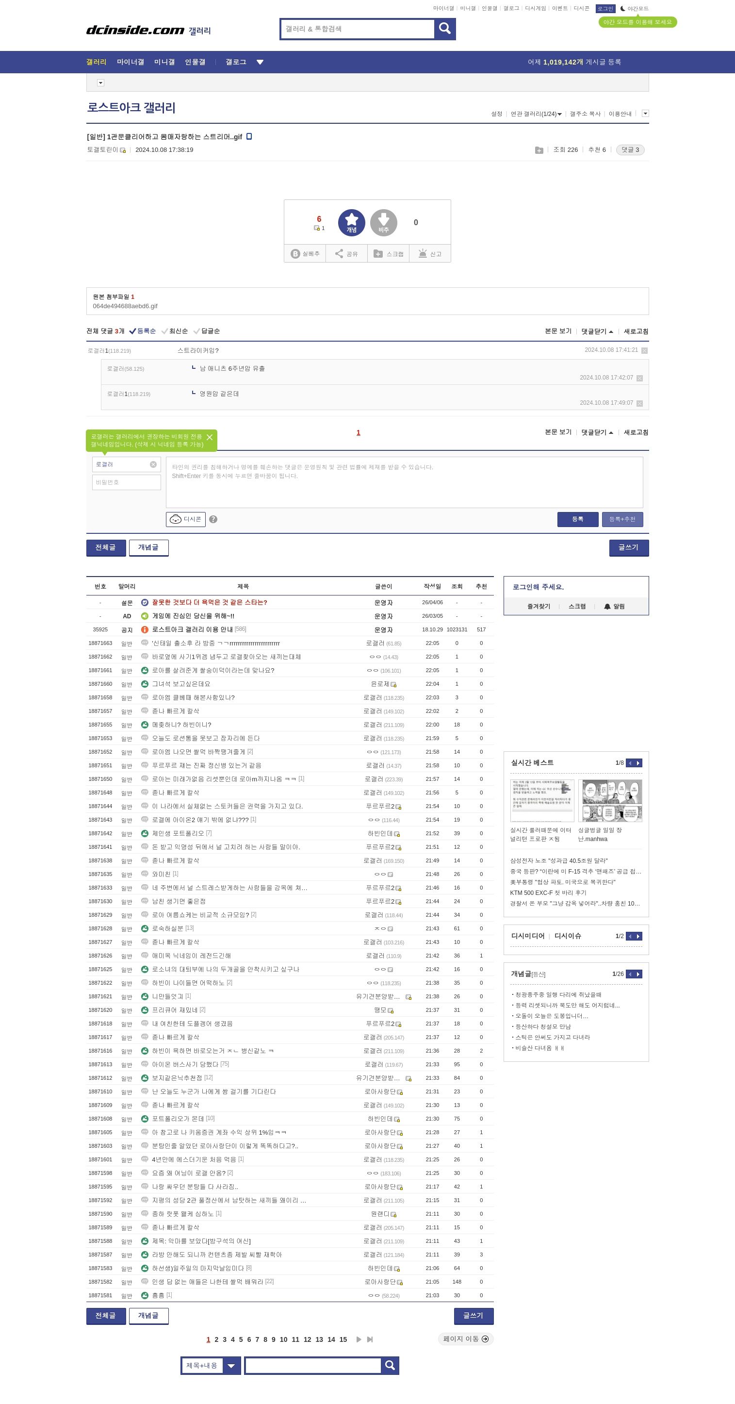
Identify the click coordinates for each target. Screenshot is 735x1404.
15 (343, 1339)
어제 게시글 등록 (574, 62)
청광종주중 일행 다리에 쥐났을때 (559, 994)
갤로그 (512, 8)
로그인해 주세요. (538, 587)
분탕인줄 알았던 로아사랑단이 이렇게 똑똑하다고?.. (219, 1146)
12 (307, 1339)
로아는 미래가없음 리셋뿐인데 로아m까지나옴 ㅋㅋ (218, 779)
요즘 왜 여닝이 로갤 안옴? (183, 1173)
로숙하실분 (162, 928)
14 (331, 1339)
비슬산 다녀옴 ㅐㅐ (541, 1048)
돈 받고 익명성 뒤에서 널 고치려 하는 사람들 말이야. (220, 847)
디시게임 (535, 8)
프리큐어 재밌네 (169, 1010)
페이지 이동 (466, 1339)
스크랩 (538, 150)
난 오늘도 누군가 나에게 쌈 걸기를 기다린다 (208, 1091)
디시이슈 (568, 936)
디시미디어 (528, 936)
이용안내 (620, 114)
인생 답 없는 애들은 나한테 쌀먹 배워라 (202, 1282)
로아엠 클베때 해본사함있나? (187, 697)
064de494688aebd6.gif (125, 306)
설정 (497, 114)
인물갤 (490, 8)
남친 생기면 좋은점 (173, 901)
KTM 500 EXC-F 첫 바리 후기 (548, 893)
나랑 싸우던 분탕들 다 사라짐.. (189, 1186)
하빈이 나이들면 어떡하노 (183, 983)
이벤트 (560, 8)
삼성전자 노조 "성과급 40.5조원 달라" (559, 861)
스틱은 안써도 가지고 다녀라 (553, 1037)
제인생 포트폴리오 (172, 833)
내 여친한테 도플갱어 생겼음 (187, 1023)
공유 (346, 253)
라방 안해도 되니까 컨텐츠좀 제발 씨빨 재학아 (211, 1254)
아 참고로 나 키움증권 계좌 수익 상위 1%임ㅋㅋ (214, 1132)
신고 (430, 253)
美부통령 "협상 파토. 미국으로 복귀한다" (563, 882)
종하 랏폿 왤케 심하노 (177, 1214)
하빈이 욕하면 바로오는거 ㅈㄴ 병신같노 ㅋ (207, 1051)
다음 (359, 1339)
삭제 (644, 350)
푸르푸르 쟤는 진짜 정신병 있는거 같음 (201, 765)
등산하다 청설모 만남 (544, 1027)
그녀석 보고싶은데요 (176, 684)
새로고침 (636, 331)
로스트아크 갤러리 (131, 108)
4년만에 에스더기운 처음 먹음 (188, 1159)
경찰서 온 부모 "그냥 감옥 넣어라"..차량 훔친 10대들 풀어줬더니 (576, 903)
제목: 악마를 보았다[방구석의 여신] (196, 1241)
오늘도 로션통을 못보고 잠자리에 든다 (200, 738)
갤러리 (96, 62)
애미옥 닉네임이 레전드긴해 (186, 955)
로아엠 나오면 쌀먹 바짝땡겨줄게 (193, 752)
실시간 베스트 (532, 763)
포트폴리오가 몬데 (172, 1119)
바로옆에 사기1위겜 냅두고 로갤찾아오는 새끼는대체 (221, 657)
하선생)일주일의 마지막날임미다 (192, 1268)
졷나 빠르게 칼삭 (170, 711)
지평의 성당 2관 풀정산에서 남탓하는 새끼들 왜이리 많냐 (224, 1200)
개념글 (148, 547)
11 (295, 1339)
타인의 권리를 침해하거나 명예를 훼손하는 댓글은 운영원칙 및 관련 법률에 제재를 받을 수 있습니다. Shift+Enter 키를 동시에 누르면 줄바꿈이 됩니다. (303, 471)
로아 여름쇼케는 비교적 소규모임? (195, 915)
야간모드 (635, 9)
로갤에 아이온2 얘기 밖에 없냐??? (194, 820)
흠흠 (152, 1295)
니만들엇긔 (162, 996)
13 (320, 1339)
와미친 (156, 874)
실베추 (305, 254)
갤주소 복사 (585, 114)
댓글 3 (630, 149)
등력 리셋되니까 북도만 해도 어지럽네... (568, 1005)
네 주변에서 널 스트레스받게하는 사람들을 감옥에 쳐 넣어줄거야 (224, 888)
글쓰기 (629, 547)
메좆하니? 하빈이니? (176, 724)
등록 (578, 519)
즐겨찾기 (539, 606)
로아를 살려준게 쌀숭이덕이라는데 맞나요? (207, 670)
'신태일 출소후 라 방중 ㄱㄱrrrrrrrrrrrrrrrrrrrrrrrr (210, 643)
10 (284, 1339)
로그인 (606, 9)
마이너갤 (444, 8)
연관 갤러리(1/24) (536, 114)
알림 (614, 606)
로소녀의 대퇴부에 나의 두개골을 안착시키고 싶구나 (220, 969)
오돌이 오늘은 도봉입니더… (552, 1016)
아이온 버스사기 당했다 (179, 1064)
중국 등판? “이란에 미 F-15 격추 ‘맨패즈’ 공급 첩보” (576, 871)
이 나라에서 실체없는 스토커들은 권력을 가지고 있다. (222, 806)
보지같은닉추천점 (171, 1078)
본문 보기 (558, 331)
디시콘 (582, 8)
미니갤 (468, 8)
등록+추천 (622, 519)
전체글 (106, 547)
